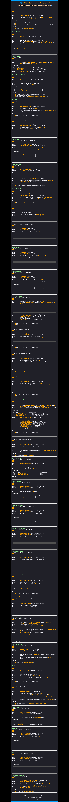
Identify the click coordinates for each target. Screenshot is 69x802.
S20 (15, 96)
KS (44, 652)
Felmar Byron (26, 421)
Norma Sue (25, 195)
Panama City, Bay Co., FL (39, 384)
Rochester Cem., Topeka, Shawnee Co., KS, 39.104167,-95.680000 (41, 627)
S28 (15, 704)
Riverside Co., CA (46, 783)
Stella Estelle (24, 38)
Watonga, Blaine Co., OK (47, 407)
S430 (15, 28)
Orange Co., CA (35, 785)
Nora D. (24, 672)
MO (37, 61)
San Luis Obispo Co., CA (49, 197)
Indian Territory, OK (40, 406)
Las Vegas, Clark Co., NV (35, 178)
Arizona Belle (26, 424)
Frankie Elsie (26, 423)
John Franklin (25, 169)
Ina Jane (25, 420)
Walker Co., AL (37, 717)
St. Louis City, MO (52, 657)
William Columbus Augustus (28, 780)
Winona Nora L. (32, 623)
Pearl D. (24, 229)
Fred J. (23, 228)
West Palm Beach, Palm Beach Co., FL (23, 390)
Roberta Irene (26, 636)
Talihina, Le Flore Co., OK (22, 90)
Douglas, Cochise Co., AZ (47, 17)
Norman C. (25, 319)
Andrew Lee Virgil (25, 670)
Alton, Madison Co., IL (21, 48)
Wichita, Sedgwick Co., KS (39, 625)
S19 (15, 348)
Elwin (24, 426)
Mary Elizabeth (26, 81)
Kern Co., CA (37, 281)
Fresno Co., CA (39, 214)
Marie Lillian (30, 62)
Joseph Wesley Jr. (26, 315)
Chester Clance (25, 13)
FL (42, 336)
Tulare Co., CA (37, 149)
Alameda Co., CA (34, 18)
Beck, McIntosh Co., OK (21, 288)
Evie (23, 170)
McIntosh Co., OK (43, 231)
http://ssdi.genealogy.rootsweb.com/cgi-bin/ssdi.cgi (37, 96)
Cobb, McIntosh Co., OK (21, 287)
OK (33, 84)
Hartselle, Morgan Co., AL (38, 694)
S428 (15, 395)
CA (34, 233)
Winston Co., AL (47, 677)
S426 (15, 95)
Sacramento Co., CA (36, 654)
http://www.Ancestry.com (28, 28)
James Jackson (46, 302)
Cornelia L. (25, 691)
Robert (24, 425)
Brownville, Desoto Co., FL (21, 309)
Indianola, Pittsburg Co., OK (23, 89)
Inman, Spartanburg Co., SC (46, 174)
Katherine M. (25, 15)
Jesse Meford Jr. (26, 422)
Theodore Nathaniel (25, 689)
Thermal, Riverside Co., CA (20, 415)
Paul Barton (25, 316)
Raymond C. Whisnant (35, 795)
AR (43, 83)
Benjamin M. (46, 405)
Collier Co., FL (34, 337)
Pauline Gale (30, 302)
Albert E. (29, 41)
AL (35, 674)
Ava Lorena (30, 405)
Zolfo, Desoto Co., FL (21, 342)
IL (37, 624)
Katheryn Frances (26, 781)
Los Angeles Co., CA (37, 361)
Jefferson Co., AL (36, 675)
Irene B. (35, 622)
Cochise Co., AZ (43, 41)
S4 (15, 94)
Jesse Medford (25, 443)
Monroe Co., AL (49, 699)
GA (43, 301)
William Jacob (25, 79)
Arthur (23, 36)
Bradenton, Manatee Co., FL (23, 343)
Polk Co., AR (42, 127)
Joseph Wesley (25, 333)
